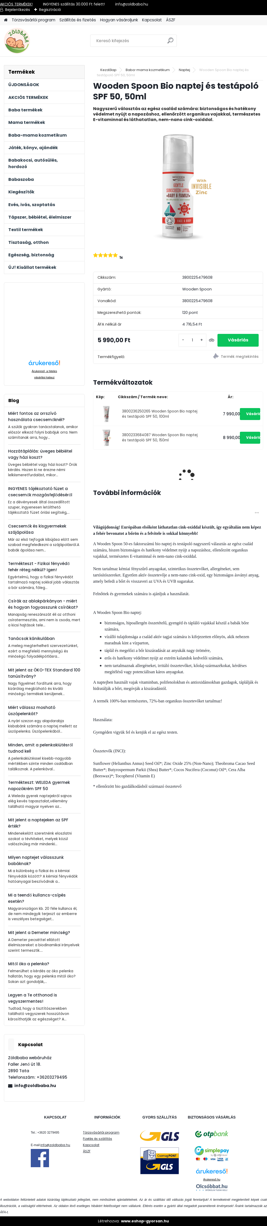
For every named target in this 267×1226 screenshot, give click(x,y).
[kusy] (192, 340)
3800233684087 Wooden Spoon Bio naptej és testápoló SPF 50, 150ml (160, 438)
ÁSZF (170, 20)
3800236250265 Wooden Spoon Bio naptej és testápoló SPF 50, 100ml (159, 414)
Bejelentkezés (17, 9)
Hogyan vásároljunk (119, 20)
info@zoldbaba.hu (35, 1086)
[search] (170, 42)
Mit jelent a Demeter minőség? (39, 932)
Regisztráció (50, 9)
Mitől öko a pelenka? (28, 964)
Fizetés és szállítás (97, 1138)
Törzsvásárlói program (33, 20)
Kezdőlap (108, 69)
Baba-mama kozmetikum (148, 69)
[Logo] (40, 41)
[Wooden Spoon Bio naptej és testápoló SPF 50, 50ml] (178, 186)
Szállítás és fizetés (77, 20)
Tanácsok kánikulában (31, 638)
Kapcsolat (152, 20)
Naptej (184, 69)
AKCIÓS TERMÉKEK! (16, 4)
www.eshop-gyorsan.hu (145, 1221)
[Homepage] (6, 20)
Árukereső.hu (211, 1179)
